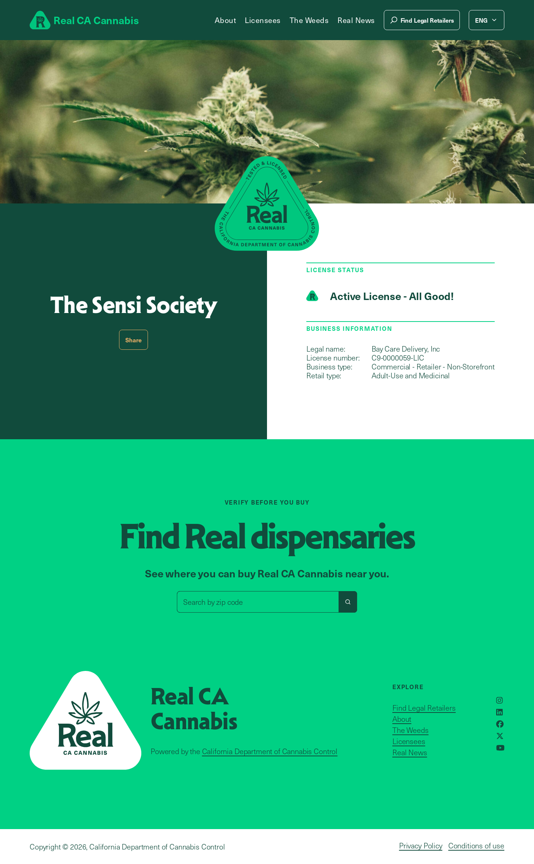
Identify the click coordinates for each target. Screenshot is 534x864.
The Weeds (309, 20)
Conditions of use (476, 845)
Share (133, 340)
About (225, 20)
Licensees (263, 20)
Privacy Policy (420, 845)
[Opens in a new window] (499, 700)
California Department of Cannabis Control (269, 751)
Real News (356, 20)
